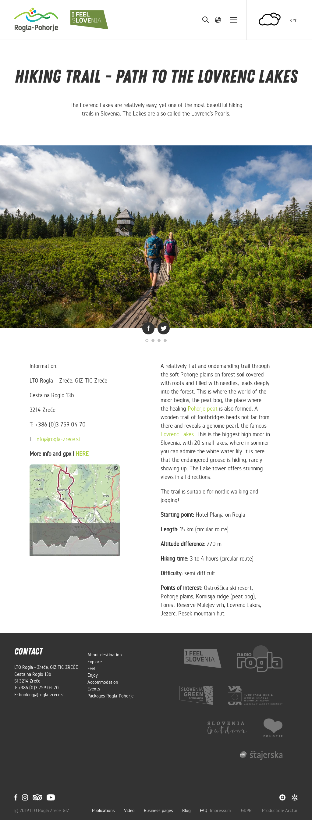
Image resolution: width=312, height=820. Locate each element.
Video (129, 810)
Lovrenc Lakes (177, 434)
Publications (103, 810)
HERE (82, 453)
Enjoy (92, 675)
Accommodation (102, 682)
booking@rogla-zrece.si (41, 694)
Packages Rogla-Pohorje (110, 696)
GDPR (247, 810)
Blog (186, 810)
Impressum (221, 810)
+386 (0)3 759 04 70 (38, 687)
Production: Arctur (280, 810)
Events (93, 689)
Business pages (158, 810)
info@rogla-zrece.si (57, 439)
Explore (94, 662)
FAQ (203, 810)
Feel (91, 668)
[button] (218, 19)
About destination (104, 655)
